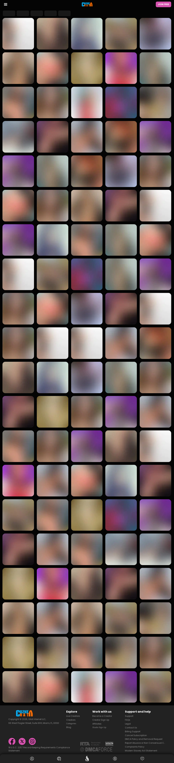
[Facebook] (11, 740)
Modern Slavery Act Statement (141, 749)
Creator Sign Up (100, 719)
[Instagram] (32, 740)
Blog (68, 726)
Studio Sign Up (100, 726)
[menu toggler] (5, 5)
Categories (72, 722)
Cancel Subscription (136, 734)
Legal (128, 722)
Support (129, 715)
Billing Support (132, 730)
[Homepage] (87, 4)
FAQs (127, 719)
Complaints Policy (134, 745)
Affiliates (96, 722)
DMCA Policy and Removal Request (143, 738)
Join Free (163, 4)
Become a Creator (102, 715)
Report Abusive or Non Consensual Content (145, 742)
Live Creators (73, 715)
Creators (71, 719)
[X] (22, 740)
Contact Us (131, 726)
